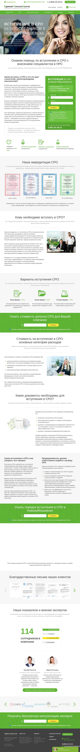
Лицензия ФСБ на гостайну (39, 738)
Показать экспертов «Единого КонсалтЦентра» (40, 690)
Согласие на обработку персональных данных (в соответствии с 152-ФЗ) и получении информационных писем (40, 329)
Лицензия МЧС (37, 737)
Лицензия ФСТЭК (37, 740)
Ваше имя (53, 95)
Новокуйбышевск (11, 2)
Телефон (53, 100)
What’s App (72, 7)
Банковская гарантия (33, 12)
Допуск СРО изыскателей (24, 740)
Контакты (59, 7)
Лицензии (71, 12)
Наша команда (52, 7)
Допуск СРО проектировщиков (25, 738)
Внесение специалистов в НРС (26, 741)
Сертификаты (48, 12)
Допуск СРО (9, 12)
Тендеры (60, 12)
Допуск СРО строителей (24, 737)
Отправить (54, 107)
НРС (20, 12)
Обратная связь (70, 2)
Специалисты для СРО (24, 742)
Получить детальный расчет (35, 2)
